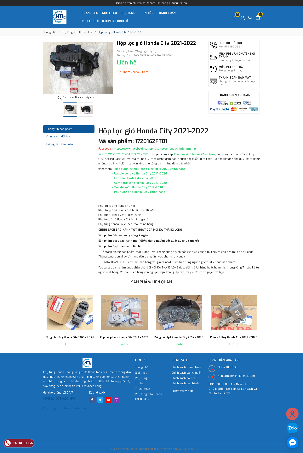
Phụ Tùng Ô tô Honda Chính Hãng (64, 408)
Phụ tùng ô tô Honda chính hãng (107, 21)
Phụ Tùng (129, 13)
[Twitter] (100, 400)
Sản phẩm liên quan (151, 282)
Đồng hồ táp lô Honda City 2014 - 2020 (178, 337)
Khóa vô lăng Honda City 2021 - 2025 (233, 337)
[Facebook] (92, 400)
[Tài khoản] (243, 17)
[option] (78, 68)
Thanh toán (166, 13)
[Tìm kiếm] (250, 17)
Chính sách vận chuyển (187, 373)
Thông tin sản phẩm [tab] (59, 129)
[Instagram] (116, 400)
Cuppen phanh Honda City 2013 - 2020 (124, 337)
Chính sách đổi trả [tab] (58, 136)
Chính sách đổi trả (183, 378)
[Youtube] (108, 400)
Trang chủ (90, 13)
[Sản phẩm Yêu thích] (235, 17)
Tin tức (147, 13)
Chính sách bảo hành (185, 383)
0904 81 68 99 (59, 399)
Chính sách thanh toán (186, 367)
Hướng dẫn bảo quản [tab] (59, 144)
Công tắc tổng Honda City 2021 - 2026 (69, 337)
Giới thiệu (109, 13)
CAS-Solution (186, 448)
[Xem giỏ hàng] (258, 17)
